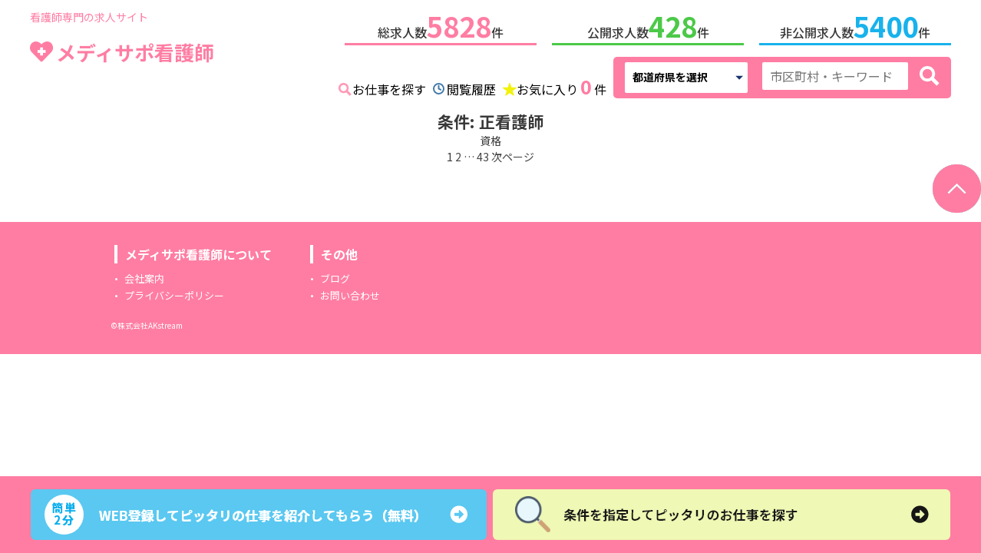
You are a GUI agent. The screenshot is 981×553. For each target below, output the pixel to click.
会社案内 (144, 275)
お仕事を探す (389, 86)
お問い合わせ (350, 292)
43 (483, 153)
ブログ (335, 275)
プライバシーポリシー (174, 292)
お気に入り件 (561, 84)
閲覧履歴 (471, 86)
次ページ (512, 153)
